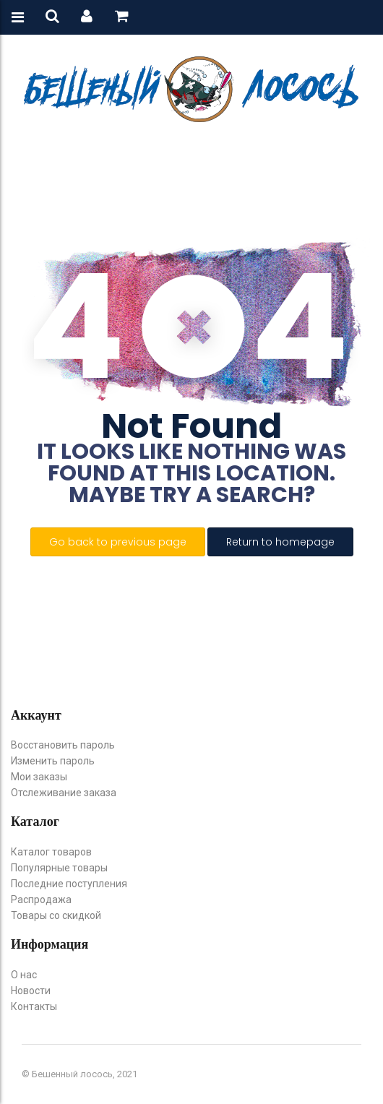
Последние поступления (69, 883)
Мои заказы (39, 776)
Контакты (34, 1006)
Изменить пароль (53, 761)
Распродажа (41, 899)
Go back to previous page (117, 542)
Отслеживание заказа (63, 792)
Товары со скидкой (56, 915)
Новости (31, 990)
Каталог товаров (51, 852)
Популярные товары (59, 868)
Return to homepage (280, 542)
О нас (24, 974)
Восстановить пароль (63, 745)
